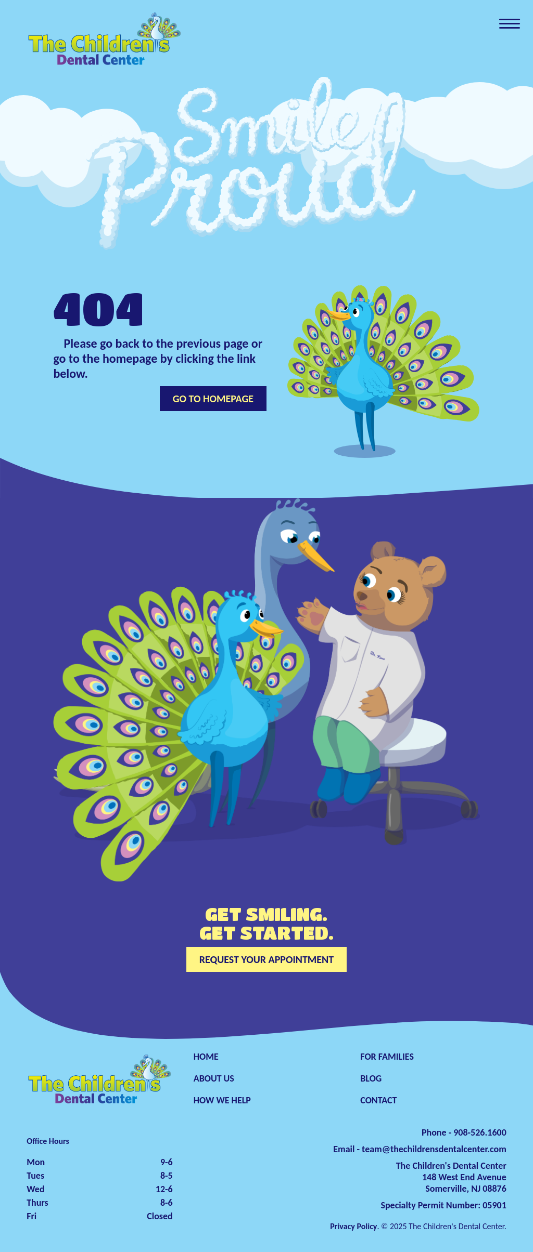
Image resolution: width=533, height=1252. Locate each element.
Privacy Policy (353, 1226)
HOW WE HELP (222, 1100)
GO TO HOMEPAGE (213, 398)
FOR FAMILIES (387, 1056)
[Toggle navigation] (510, 23)
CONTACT (378, 1100)
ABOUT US (214, 1078)
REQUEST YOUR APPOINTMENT (266, 959)
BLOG (371, 1078)
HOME (206, 1056)
